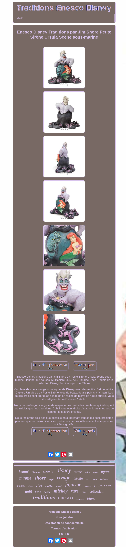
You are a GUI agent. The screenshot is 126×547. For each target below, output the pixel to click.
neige (78, 478)
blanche (36, 472)
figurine (73, 484)
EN (61, 534)
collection (96, 491)
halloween (104, 479)
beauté (24, 472)
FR (67, 534)
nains (95, 472)
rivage (63, 478)
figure (105, 472)
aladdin (49, 486)
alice (87, 472)
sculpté (59, 486)
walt (95, 479)
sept (51, 479)
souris (48, 471)
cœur (87, 480)
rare (75, 490)
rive (39, 485)
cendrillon (80, 500)
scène (47, 491)
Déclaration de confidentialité (64, 523)
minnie (25, 478)
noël (28, 491)
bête (84, 492)
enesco (65, 498)
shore (40, 478)
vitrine (78, 472)
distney (21, 485)
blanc (91, 498)
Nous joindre (64, 517)
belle (38, 491)
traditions (44, 497)
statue (30, 486)
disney (63, 470)
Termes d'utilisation (64, 528)
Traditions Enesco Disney (64, 511)
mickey (61, 490)
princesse (102, 485)
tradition (88, 486)
